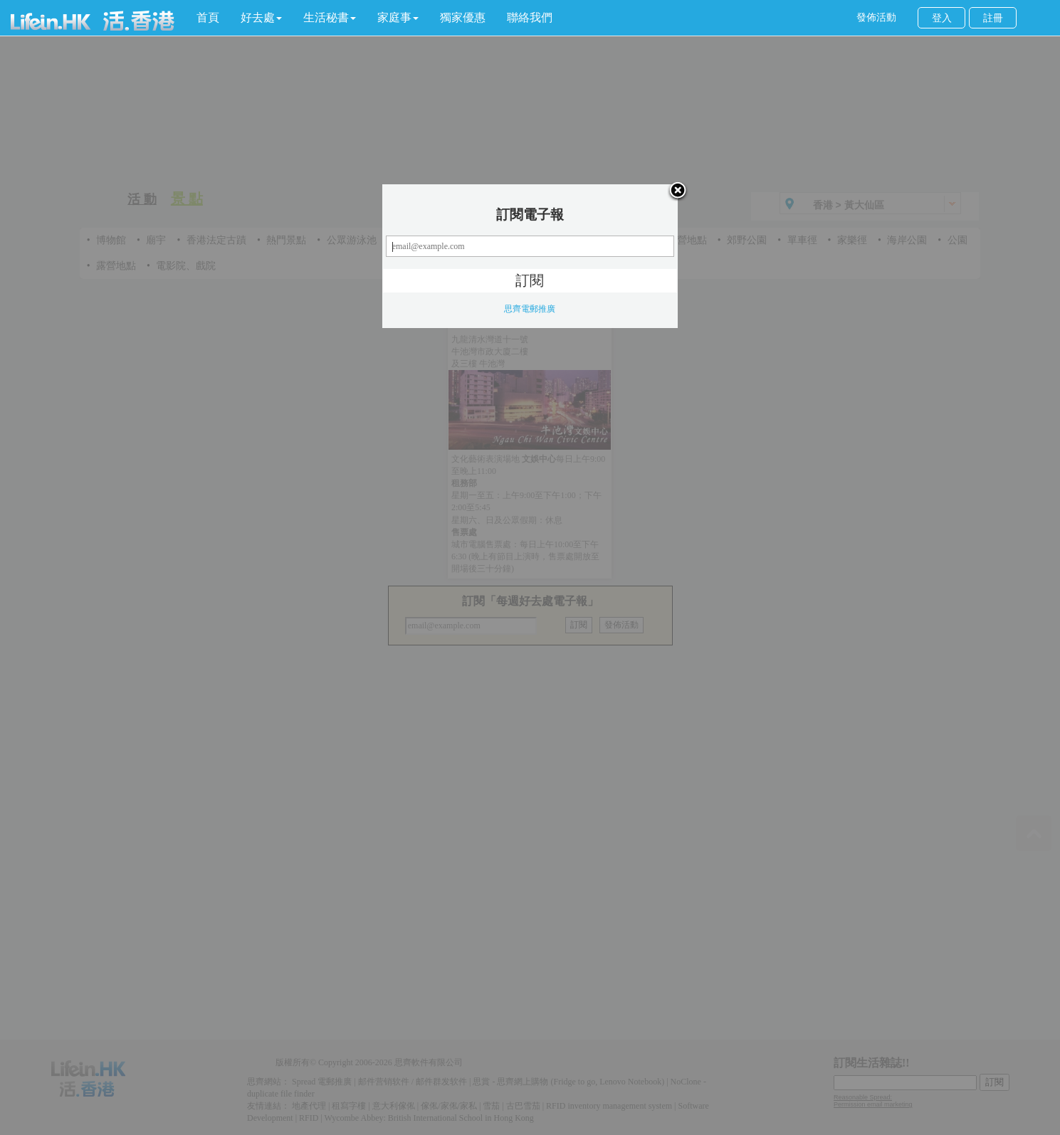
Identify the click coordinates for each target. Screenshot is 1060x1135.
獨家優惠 (463, 17)
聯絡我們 (529, 17)
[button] (261, 18)
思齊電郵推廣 (529, 309)
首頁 (207, 17)
